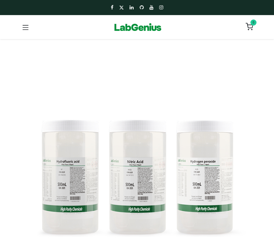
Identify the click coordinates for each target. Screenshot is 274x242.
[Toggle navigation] (25, 27)
